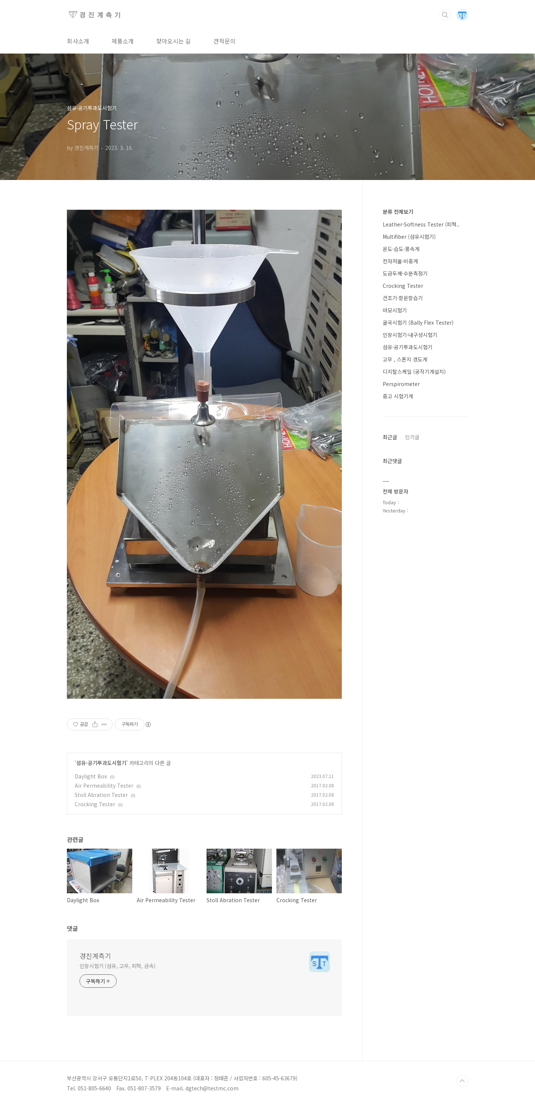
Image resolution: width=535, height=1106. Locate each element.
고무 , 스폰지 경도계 (405, 359)
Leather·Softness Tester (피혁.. (421, 224)
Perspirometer (401, 384)
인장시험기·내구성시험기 (410, 334)
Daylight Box (91, 776)
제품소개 (122, 40)
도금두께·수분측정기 (405, 273)
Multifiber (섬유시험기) (409, 236)
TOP (462, 1081)
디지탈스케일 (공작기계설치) (414, 371)
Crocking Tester (95, 804)
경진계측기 (95, 955)
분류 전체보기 (398, 211)
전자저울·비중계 (400, 261)
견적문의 (224, 40)
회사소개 (78, 40)
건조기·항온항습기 (403, 298)
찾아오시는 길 (173, 40)
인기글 (412, 437)
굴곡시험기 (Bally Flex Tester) (418, 322)
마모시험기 (395, 310)
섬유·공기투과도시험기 (101, 762)
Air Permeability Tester (104, 785)
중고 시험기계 (398, 396)
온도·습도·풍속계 (401, 249)
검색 (445, 14)
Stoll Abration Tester (101, 794)
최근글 (390, 437)
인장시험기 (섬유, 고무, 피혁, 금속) (118, 966)
